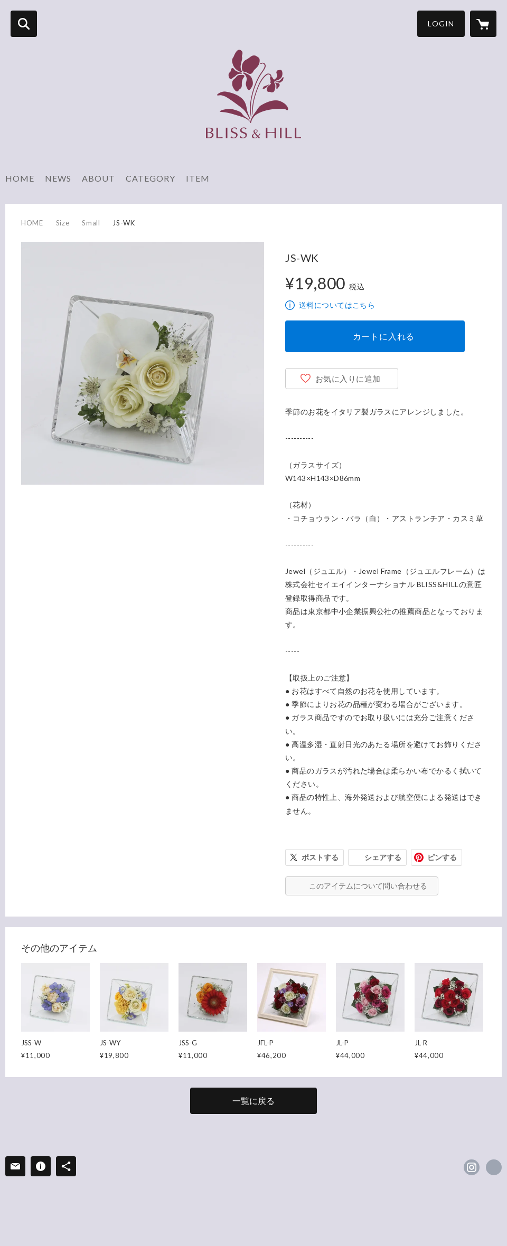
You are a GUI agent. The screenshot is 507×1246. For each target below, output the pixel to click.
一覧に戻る (253, 1101)
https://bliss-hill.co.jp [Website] (494, 1167)
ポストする (320, 857)
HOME (19, 178)
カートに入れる (384, 336)
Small (91, 223)
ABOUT (98, 178)
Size (63, 223)
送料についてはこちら (337, 304)
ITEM (198, 178)
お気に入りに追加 (348, 378)
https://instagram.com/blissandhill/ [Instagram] (472, 1167)
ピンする (442, 857)
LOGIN (441, 23)
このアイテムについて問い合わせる (368, 885)
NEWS (58, 178)
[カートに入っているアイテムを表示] (483, 24)
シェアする (382, 857)
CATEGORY (150, 178)
